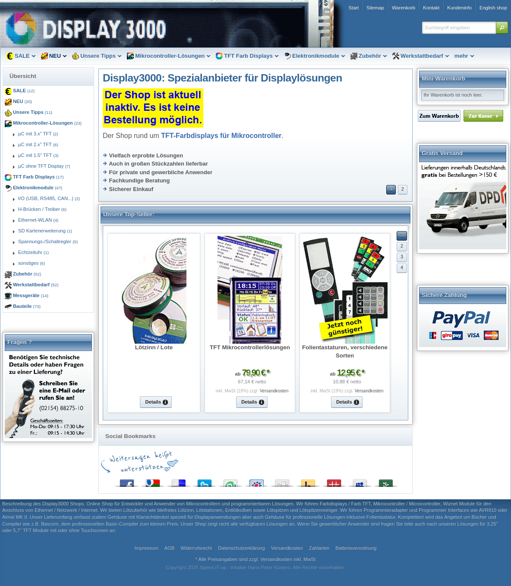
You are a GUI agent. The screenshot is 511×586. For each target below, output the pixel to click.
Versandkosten (274, 391)
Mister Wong (334, 481)
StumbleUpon (230, 481)
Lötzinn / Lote (154, 347)
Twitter (205, 481)
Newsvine (386, 481)
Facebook (127, 481)
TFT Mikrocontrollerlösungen (250, 347)
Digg (282, 481)
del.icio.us (179, 481)
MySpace (360, 481)
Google (153, 481)
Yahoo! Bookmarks (308, 481)
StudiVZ (256, 481)
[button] (502, 28)
